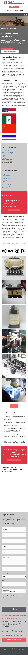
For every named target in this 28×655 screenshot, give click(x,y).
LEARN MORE (14, 210)
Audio (3, 177)
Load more (14, 406)
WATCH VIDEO (7, 49)
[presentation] (13, 602)
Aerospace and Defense (7, 174)
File (3, 587)
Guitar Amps (4, 180)
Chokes (3, 155)
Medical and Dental (6, 184)
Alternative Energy (6, 175)
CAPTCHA (4, 597)
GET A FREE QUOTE (10, 52)
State (3, 580)
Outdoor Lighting (6, 186)
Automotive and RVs (6, 178)
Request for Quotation (14, 10)
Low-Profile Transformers (7, 152)
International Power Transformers (9, 153)
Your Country (5, 573)
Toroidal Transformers (7, 150)
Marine (3, 183)
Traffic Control (5, 187)
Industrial (4, 181)
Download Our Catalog (14, 639)
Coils (3, 156)
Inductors (4, 158)
